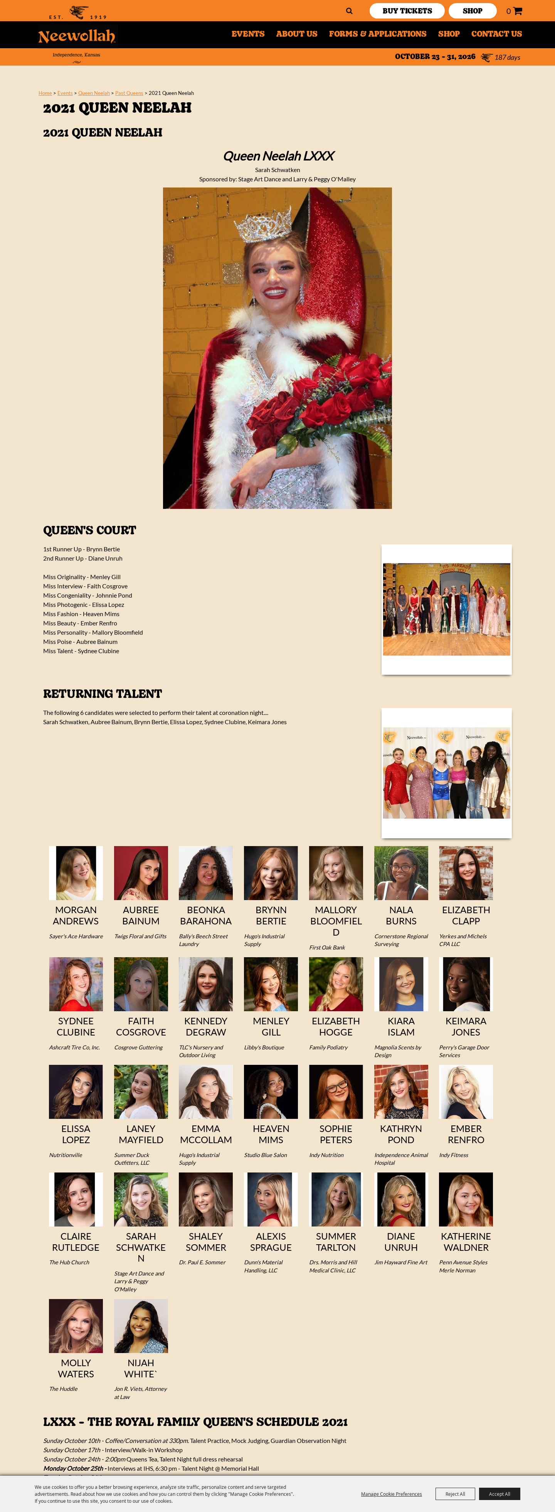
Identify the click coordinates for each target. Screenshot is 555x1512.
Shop (449, 35)
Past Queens (129, 93)
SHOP (473, 11)
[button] (447, 609)
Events (248, 35)
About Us (297, 35)
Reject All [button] (455, 1494)
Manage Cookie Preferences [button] (391, 1494)
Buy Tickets (407, 11)
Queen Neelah (94, 93)
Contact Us (496, 35)
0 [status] (508, 10)
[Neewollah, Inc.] (77, 35)
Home (45, 93)
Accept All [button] (499, 1494)
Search (349, 11)
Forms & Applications (378, 35)
